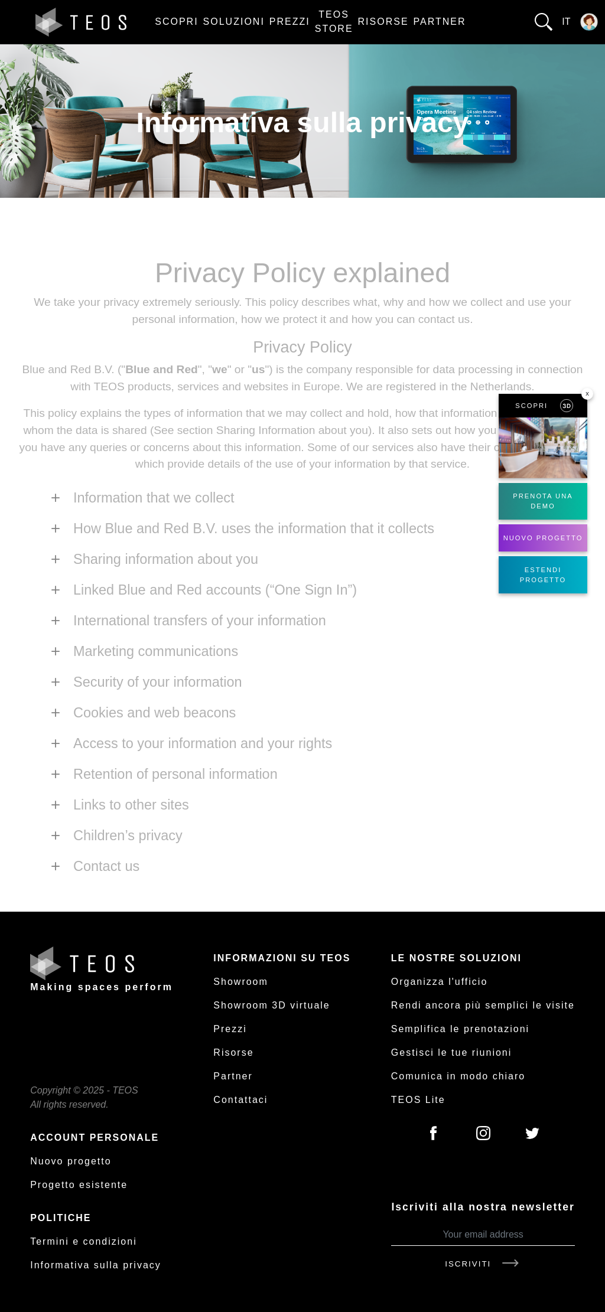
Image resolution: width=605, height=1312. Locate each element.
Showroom (240, 982)
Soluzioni (234, 22)
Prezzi (289, 22)
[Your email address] (482, 1235)
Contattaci (240, 1100)
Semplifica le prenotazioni (460, 1029)
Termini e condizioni (83, 1241)
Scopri (176, 22)
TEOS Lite (418, 1100)
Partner (440, 22)
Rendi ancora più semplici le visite (483, 1005)
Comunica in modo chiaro (458, 1076)
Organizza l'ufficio (439, 982)
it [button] (566, 22)
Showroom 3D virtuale (271, 1005)
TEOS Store (334, 21)
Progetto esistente (79, 1185)
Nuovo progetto (70, 1161)
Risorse (383, 22)
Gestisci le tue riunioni (451, 1052)
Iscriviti (483, 1263)
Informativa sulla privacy (95, 1265)
